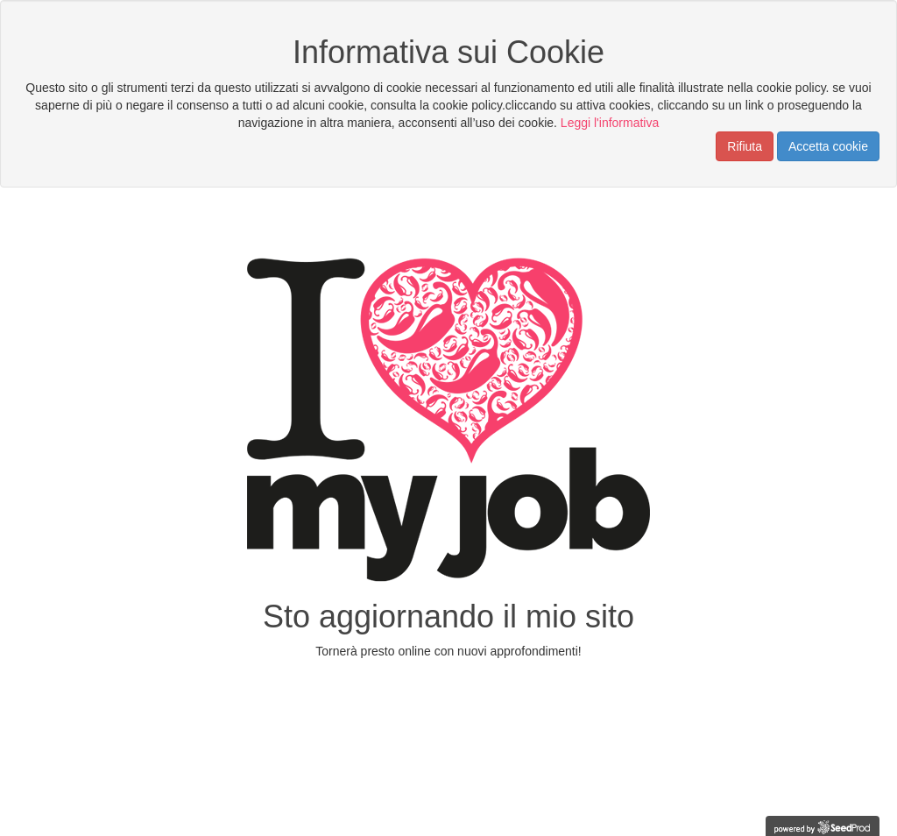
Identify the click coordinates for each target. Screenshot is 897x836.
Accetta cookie (828, 146)
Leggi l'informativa (610, 123)
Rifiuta (744, 146)
